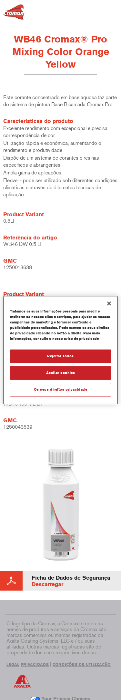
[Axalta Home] (14, 14)
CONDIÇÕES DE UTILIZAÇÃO (82, 664)
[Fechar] (109, 303)
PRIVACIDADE (35, 664)
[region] (60, 349)
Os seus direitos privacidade (60, 389)
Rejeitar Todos (60, 356)
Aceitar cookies (60, 372)
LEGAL (12, 664)
